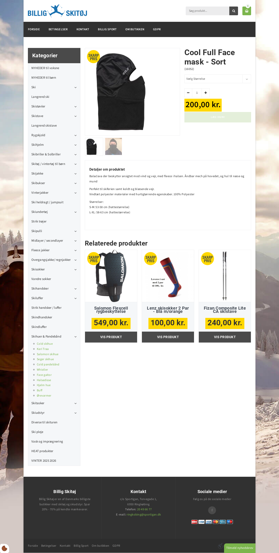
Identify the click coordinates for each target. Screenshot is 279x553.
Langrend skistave (44, 125)
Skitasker (37, 403)
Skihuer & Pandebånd (46, 336)
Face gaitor (44, 375)
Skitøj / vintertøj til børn (48, 164)
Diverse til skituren (44, 422)
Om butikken (134, 29)
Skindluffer (39, 327)
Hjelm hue (44, 385)
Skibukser (38, 183)
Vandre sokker (41, 279)
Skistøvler (38, 106)
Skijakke (37, 173)
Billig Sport (107, 29)
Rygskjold (38, 135)
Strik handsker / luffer (46, 307)
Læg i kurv (218, 117)
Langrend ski (40, 97)
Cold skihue (45, 344)
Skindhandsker (41, 317)
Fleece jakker (40, 250)
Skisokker (38, 269)
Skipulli (36, 231)
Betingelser (58, 29)
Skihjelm (37, 144)
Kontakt (83, 29)
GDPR (157, 29)
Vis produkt (111, 337)
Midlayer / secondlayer (47, 240)
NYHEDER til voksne (45, 68)
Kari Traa (43, 349)
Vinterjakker (39, 192)
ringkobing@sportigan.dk (144, 514)
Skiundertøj (39, 212)
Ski (33, 87)
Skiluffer (37, 298)
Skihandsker (40, 288)
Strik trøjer (38, 221)
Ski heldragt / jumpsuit (47, 202)
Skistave (37, 116)
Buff (39, 390)
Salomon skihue (48, 354)
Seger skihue (45, 359)
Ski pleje (37, 432)
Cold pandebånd (48, 364)
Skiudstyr (37, 413)
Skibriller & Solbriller (46, 154)
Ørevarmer (44, 396)
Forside (34, 29)
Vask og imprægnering (47, 441)
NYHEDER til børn (43, 77)
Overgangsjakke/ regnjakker (51, 260)
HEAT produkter (42, 451)
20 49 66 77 (144, 509)
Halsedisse (44, 380)
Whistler (42, 370)
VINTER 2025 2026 (43, 460)
